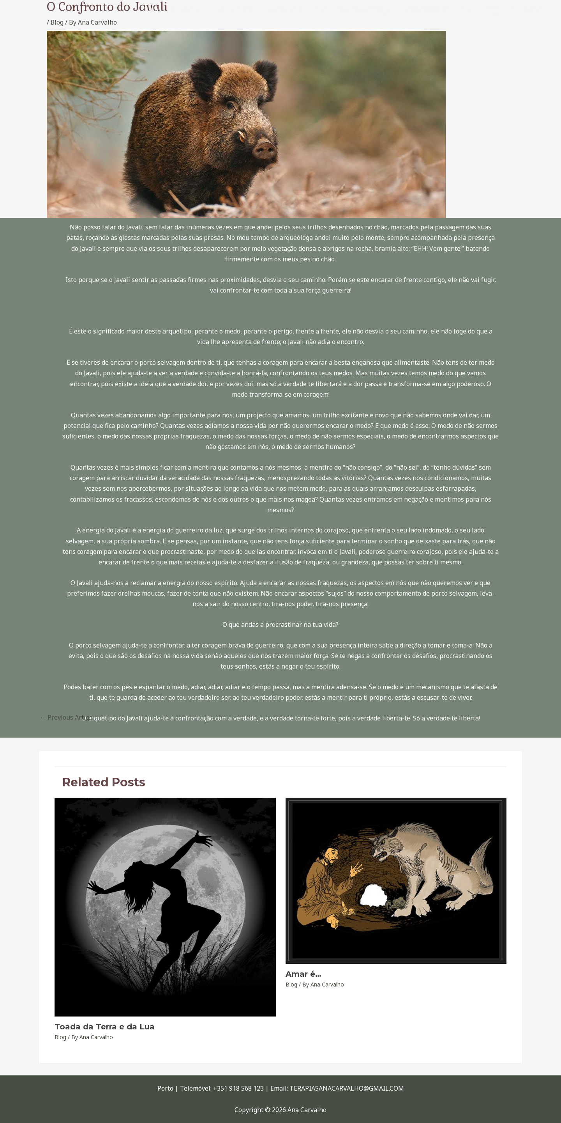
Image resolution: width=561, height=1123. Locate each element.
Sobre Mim (199, 9)
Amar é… (303, 974)
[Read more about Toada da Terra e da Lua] (165, 906)
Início (164, 9)
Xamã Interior (245, 9)
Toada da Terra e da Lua (105, 1026)
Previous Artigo (66, 717)
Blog (494, 9)
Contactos (527, 9)
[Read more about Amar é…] (396, 880)
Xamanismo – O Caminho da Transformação (338, 9)
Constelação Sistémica (444, 9)
